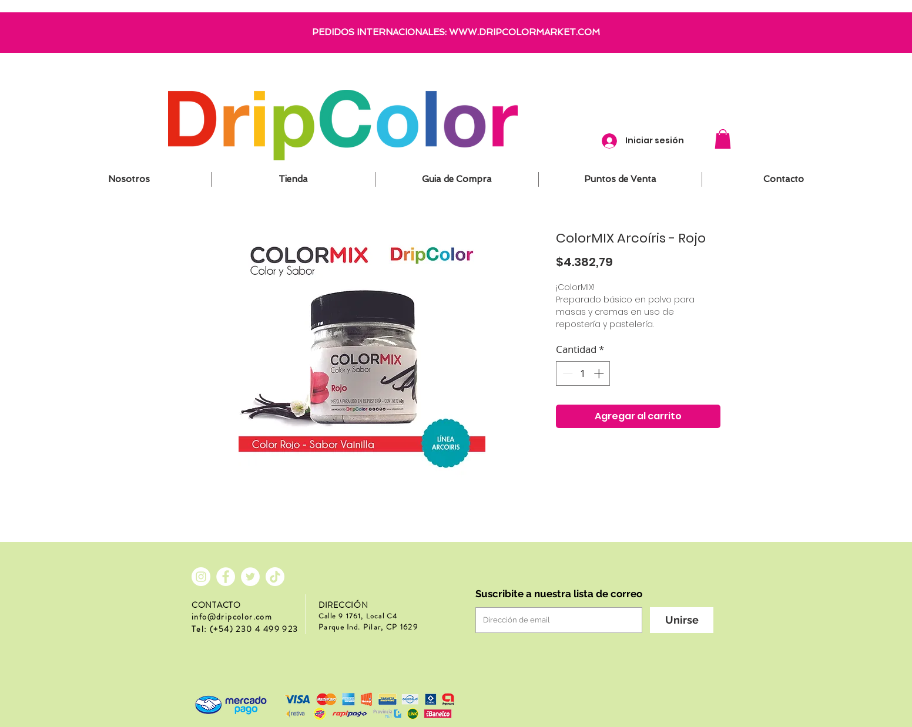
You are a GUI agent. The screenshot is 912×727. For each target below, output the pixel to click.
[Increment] (600, 373)
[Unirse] (681, 620)
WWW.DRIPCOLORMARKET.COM (524, 32)
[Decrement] (566, 373)
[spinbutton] (583, 373)
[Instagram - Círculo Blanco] (201, 576)
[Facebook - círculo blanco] (225, 576)
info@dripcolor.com (232, 616)
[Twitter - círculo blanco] (250, 576)
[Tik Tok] (275, 576)
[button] (723, 139)
